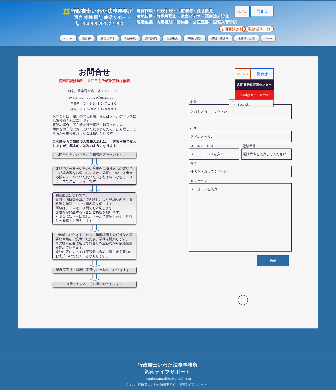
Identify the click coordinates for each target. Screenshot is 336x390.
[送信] (273, 260)
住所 (193, 128)
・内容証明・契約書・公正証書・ (183, 22)
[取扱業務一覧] (259, 29)
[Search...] (250, 104)
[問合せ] (262, 11)
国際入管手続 (225, 22)
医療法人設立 (217, 16)
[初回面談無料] (232, 29)
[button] (242, 11)
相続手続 (165, 10)
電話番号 (249, 146)
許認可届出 (167, 16)
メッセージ (198, 181)
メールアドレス (202, 146)
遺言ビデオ (191, 16)
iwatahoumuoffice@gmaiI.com (167, 378)
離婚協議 (144, 22)
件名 (193, 163)
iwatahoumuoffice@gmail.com (92, 97)
